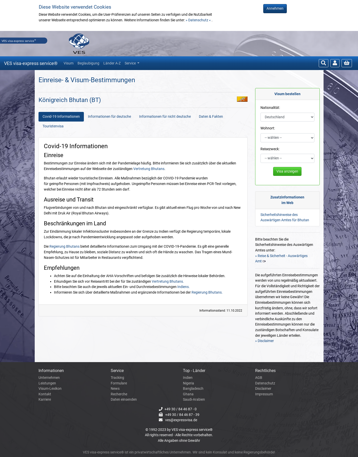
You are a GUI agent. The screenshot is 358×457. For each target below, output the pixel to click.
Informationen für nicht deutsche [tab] (165, 116)
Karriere (45, 399)
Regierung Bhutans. (207, 292)
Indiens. (183, 287)
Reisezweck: (269, 149)
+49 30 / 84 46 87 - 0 (180, 409)
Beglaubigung (88, 63)
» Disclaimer (264, 341)
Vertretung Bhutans (148, 169)
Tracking (117, 378)
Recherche (119, 394)
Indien (188, 378)
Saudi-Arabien (194, 399)
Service (131, 63)
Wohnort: (267, 128)
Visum (68, 63)
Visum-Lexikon (50, 388)
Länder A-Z (112, 63)
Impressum (264, 394)
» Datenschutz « (199, 20)
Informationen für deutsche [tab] (109, 116)
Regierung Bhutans (64, 246)
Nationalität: (270, 108)
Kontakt (45, 394)
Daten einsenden (124, 399)
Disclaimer (263, 388)
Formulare (119, 383)
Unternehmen (49, 378)
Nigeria (188, 383)
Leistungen (47, 383)
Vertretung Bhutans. (168, 281)
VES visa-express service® (31, 63)
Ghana (188, 394)
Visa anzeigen (287, 171)
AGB (258, 378)
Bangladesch (193, 388)
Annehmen (275, 8)
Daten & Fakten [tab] (211, 116)
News (115, 388)
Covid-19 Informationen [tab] (61, 116)
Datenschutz (265, 383)
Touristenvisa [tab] (53, 126)
